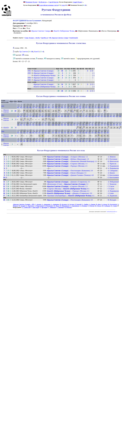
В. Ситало (98, 206)
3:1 (83, 107)
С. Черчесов (112, 164)
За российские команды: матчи (47, 5)
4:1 (83, 125)
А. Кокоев (111, 173)
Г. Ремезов (91, 206)
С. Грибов (85, 204)
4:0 (104, 107)
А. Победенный (113, 182)
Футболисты (42, 2)
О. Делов (104, 204)
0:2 (21, 107)
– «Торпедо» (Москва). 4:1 (68, 191)
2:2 (33, 107)
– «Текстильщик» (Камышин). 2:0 (70, 170)
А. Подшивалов (113, 166)
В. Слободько (106, 206)
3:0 (65, 116)
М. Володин (112, 200)
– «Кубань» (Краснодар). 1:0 (68, 159)
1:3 (30, 116)
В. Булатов (63, 204)
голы (63, 5)
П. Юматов (68, 207)
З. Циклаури (35, 207)
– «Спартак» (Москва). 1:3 (67, 186)
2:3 (65, 141)
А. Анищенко (55, 204)
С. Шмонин (60, 207)
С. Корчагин (30, 206)
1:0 (27, 107)
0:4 (18, 116)
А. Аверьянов (46, 204)
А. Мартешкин (39, 206)
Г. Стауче (111, 186)
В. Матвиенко (49, 206)
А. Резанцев (83, 206)
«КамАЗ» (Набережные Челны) (44, 75)
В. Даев (98, 204)
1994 (29, 78)
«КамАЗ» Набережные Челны (63, 31)
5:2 (71, 125)
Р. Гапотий (78, 204)
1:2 (24, 107)
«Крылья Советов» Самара (40, 31)
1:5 (77, 141)
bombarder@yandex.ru (112, 211)
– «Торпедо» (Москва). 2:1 (67, 166)
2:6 (95, 132)
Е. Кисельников (113, 175)
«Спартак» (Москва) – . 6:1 (68, 189)
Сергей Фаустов (53, 2)
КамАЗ (36, 51)
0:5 (18, 107)
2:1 (71, 107)
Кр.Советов (23, 51)
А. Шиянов (112, 157)
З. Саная (111, 193)
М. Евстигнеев (112, 204)
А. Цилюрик (43, 207)
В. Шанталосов (113, 161)
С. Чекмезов (112, 184)
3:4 (74, 125)
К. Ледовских (112, 195)
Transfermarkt (73, 38)
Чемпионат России (31, 2)
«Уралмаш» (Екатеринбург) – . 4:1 (70, 195)
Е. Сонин (114, 206)
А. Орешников (74, 206)
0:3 (53, 107)
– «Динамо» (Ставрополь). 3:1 (68, 182)
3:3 (74, 116)
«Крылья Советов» (6, 111)
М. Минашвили (64, 206)
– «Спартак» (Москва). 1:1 (67, 164)
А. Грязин (92, 204)
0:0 (30, 107)
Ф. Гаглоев (71, 204)
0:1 (36, 107)
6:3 (42, 141)
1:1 (59, 107)
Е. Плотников (112, 159)
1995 (29, 80)
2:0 (74, 107)
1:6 (77, 125)
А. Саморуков (113, 170)
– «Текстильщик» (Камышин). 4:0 (70, 200)
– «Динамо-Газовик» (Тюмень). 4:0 (70, 175)
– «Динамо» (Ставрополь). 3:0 (69, 193)
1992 (29, 71)
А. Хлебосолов (26, 207)
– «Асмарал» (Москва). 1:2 (67, 157)
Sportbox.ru (44, 38)
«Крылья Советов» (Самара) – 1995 (23, 204)
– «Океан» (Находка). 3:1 (66, 173)
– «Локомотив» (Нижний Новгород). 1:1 (72, 161)
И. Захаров (22, 206)
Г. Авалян (38, 204)
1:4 (89, 125)
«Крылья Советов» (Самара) (43, 71)
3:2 (68, 132)
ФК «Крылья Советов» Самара (58, 38)
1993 (29, 73)
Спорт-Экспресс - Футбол (32, 38)
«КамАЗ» (6, 127)
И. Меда (56, 206)
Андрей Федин (77, 2)
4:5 (114, 125)
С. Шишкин (52, 207)
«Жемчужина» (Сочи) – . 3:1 (67, 184)
